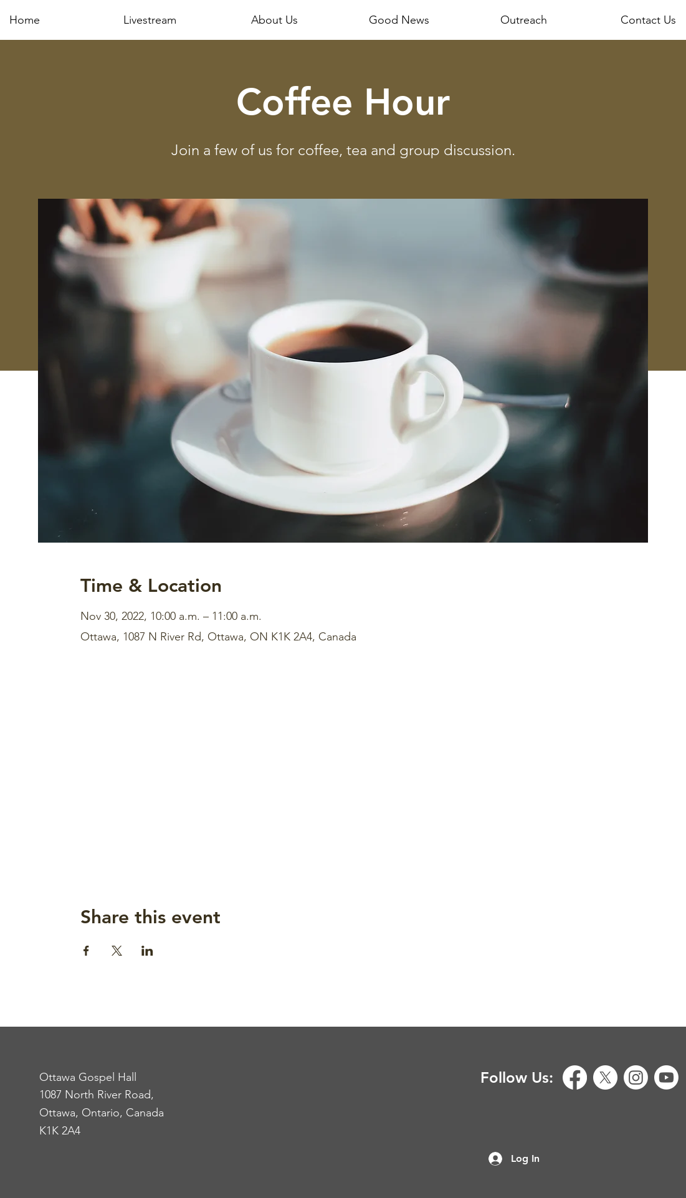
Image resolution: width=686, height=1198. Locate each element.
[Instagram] (636, 1077)
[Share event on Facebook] (86, 951)
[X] (605, 1077)
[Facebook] (575, 1077)
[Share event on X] (117, 951)
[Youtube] (666, 1077)
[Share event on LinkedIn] (147, 951)
